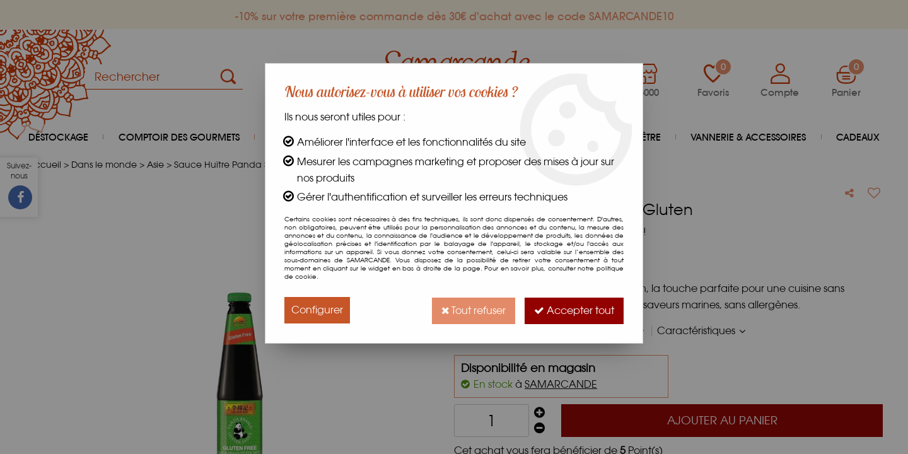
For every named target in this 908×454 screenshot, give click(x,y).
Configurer (317, 310)
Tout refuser (471, 310)
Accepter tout (573, 310)
